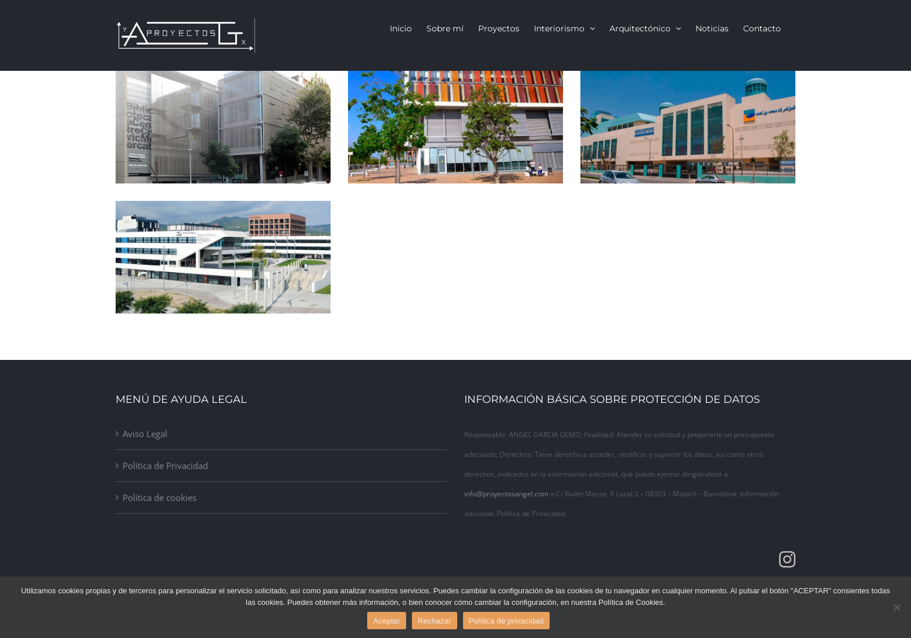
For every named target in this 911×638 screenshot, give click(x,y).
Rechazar (434, 621)
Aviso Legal (145, 433)
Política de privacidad (506, 621)
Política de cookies (159, 497)
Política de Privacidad (165, 465)
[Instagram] (787, 560)
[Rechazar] (896, 607)
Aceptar (386, 621)
